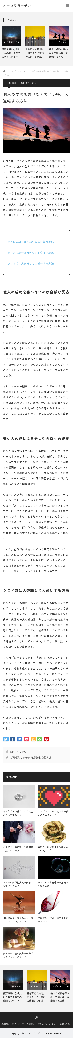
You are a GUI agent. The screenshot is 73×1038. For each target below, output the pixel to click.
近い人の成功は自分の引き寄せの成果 (30, 252)
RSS (36, 1016)
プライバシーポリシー (47, 1024)
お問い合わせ (66, 1024)
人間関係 (14, 757)
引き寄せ (25, 757)
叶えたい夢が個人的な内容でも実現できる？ (18, 884)
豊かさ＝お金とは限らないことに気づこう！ (53, 848)
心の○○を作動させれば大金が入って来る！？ (18, 813)
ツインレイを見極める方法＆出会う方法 (53, 884)
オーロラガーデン (33, 1033)
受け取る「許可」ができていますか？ (53, 919)
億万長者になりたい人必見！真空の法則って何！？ (12, 53)
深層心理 (35, 757)
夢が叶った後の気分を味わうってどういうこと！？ (18, 955)
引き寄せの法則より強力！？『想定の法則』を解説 (36, 53)
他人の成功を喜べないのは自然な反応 (30, 242)
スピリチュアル (13, 42)
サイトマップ (18, 1024)
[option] (13, 42)
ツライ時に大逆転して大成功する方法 (30, 263)
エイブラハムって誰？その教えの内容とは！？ (53, 813)
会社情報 (5, 1024)
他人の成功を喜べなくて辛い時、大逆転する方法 (59, 53)
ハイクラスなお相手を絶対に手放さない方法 (18, 848)
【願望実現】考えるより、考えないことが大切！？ (18, 919)
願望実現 (46, 757)
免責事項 (31, 1024)
